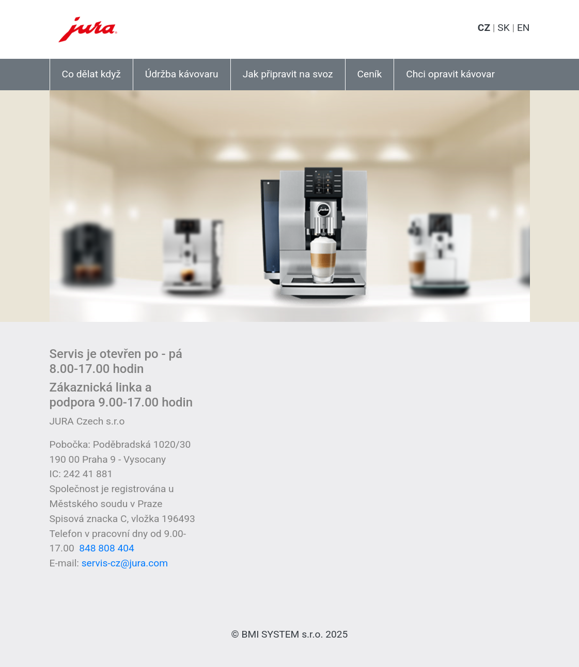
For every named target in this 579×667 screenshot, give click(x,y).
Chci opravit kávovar (450, 74)
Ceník (369, 74)
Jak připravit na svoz (288, 74)
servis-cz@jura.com (125, 563)
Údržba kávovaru (181, 74)
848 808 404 (106, 548)
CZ (484, 28)
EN (523, 28)
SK (503, 28)
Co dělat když (91, 74)
